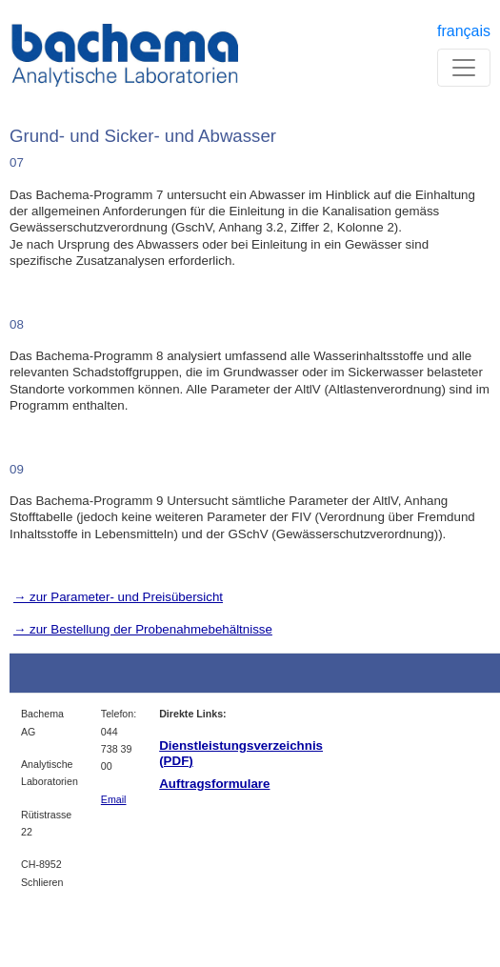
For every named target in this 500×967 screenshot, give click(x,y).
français (463, 31)
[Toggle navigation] (463, 68)
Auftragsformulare (214, 783)
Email (114, 799)
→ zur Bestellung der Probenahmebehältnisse (142, 629)
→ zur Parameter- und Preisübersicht (118, 597)
